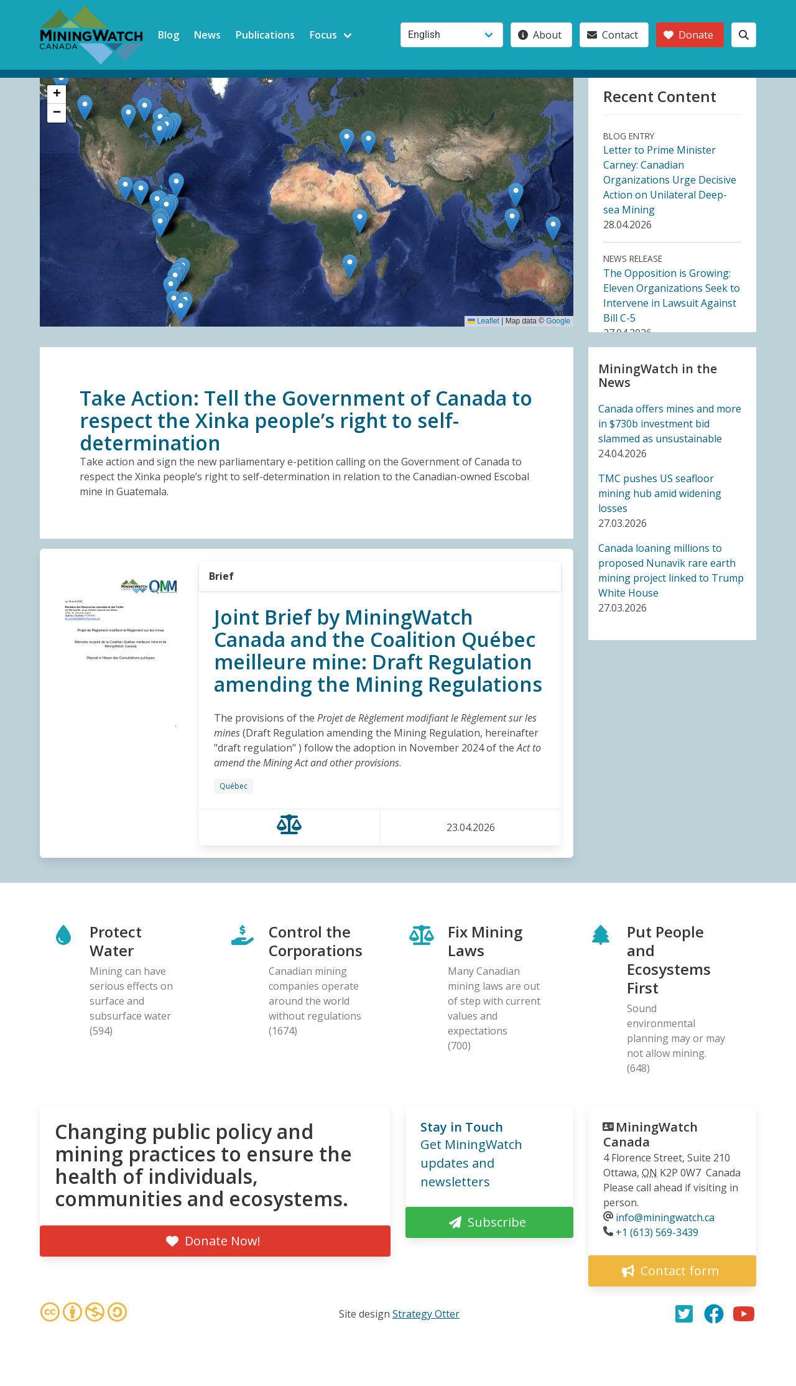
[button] (516, 195)
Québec (234, 786)
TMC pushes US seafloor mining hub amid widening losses (659, 493)
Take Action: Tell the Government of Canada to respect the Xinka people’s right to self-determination (306, 420)
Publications (265, 35)
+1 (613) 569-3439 (657, 1232)
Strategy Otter (426, 1314)
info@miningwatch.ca (665, 1217)
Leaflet (483, 321)
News (207, 35)
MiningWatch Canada (650, 1134)
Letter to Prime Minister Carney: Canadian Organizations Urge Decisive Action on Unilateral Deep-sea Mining (669, 179)
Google (558, 321)
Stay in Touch (461, 1127)
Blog (168, 35)
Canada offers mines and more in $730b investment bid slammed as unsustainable (669, 423)
